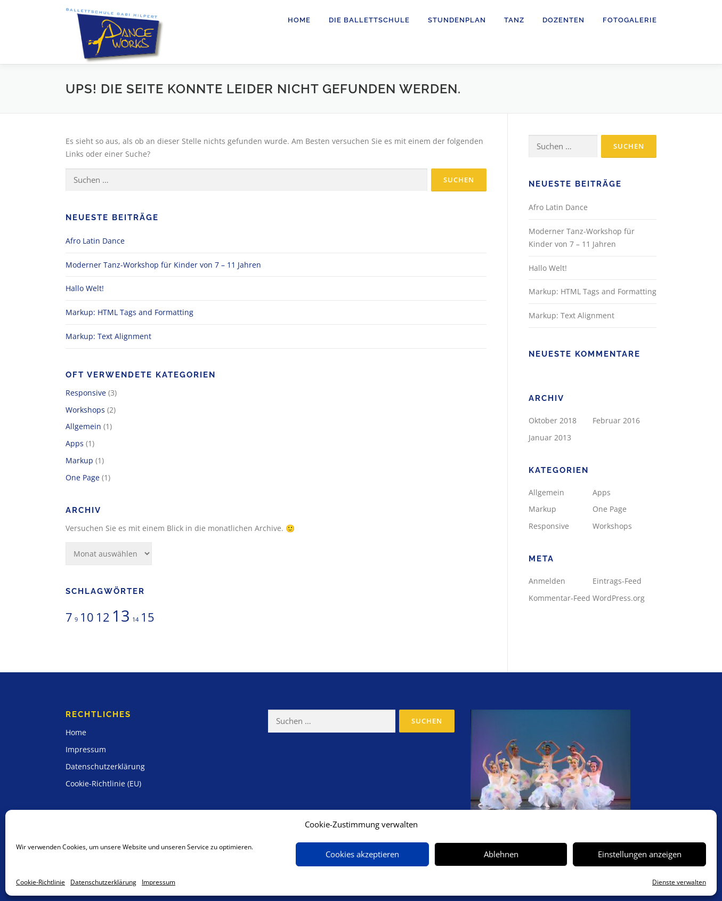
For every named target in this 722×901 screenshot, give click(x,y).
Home (299, 20)
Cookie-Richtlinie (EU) (103, 783)
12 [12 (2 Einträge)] (103, 617)
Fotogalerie (630, 20)
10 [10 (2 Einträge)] (87, 617)
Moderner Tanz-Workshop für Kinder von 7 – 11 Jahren (163, 265)
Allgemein (83, 426)
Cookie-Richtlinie (40, 882)
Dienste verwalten (679, 882)
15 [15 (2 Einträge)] (148, 617)
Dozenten (563, 20)
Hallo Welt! (85, 288)
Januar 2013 (550, 437)
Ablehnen (501, 854)
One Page (83, 477)
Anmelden (547, 581)
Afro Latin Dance (95, 241)
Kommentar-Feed (559, 598)
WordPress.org (619, 598)
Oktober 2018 (553, 420)
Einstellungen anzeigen (640, 854)
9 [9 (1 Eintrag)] (76, 619)
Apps (75, 443)
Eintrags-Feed (617, 581)
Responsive (86, 393)
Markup (79, 460)
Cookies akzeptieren (362, 854)
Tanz (514, 20)
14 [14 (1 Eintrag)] (135, 619)
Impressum (158, 882)
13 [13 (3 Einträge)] (121, 615)
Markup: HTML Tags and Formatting (129, 312)
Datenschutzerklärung (103, 882)
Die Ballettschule (369, 20)
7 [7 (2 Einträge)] (69, 617)
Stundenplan (457, 20)
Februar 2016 (616, 420)
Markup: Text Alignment (108, 336)
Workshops (85, 410)
